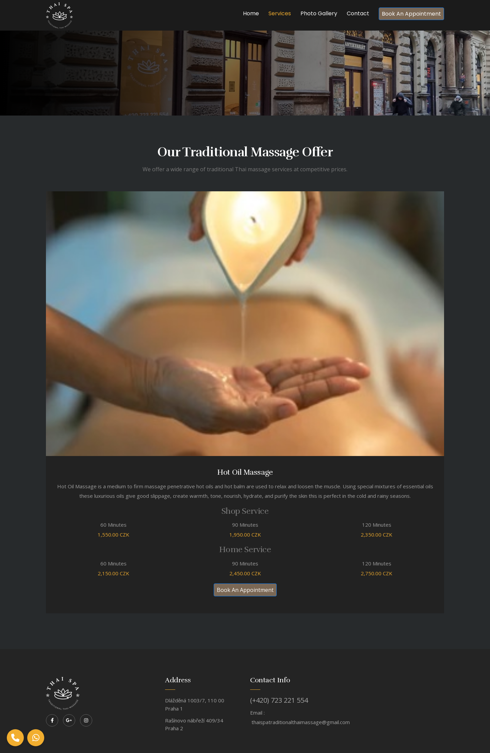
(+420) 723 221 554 (279, 700)
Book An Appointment (411, 14)
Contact (358, 13)
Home (251, 13)
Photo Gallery (318, 13)
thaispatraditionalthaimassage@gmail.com (300, 722)
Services (279, 13)
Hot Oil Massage (245, 472)
